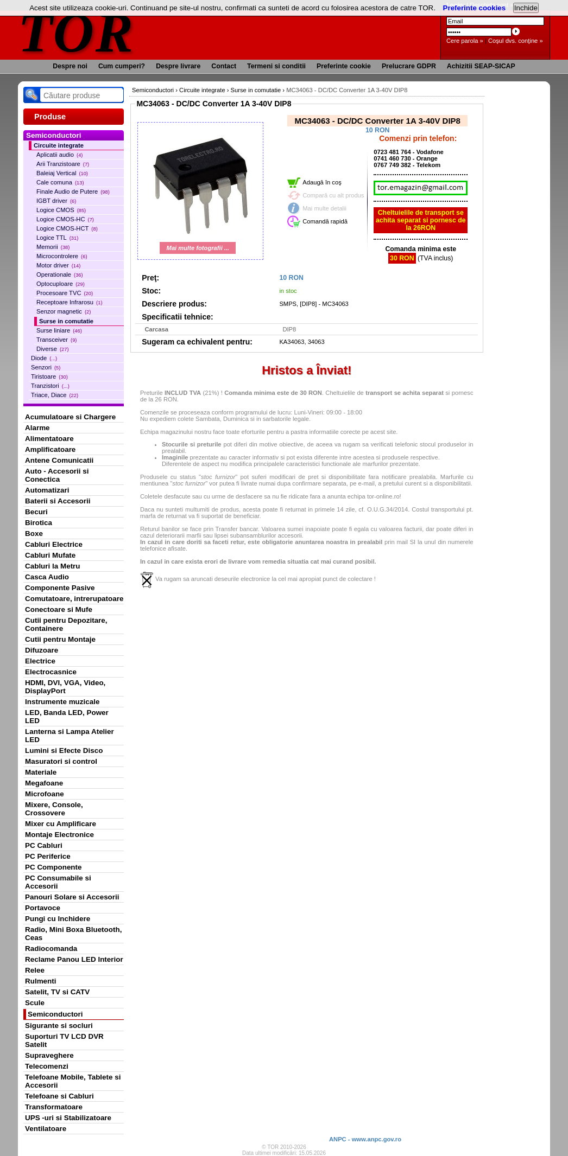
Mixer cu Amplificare (60, 824)
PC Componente (53, 867)
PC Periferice (48, 856)
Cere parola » (464, 40)
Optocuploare (60, 283)
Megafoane (44, 783)
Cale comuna (60, 182)
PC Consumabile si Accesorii (58, 882)
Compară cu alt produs (333, 195)
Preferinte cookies (474, 8)
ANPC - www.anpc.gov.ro (365, 1139)
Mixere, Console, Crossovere (54, 809)
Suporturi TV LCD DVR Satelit (64, 1040)
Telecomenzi (46, 1066)
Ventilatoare (45, 1129)
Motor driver (58, 265)
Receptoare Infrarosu (69, 302)
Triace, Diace (54, 395)
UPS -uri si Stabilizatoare (68, 1118)
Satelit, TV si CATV (57, 992)
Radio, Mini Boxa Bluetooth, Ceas (73, 933)
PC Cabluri (43, 845)
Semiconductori (55, 1014)
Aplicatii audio (59, 154)
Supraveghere (49, 1055)
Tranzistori (50, 385)
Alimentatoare (49, 439)
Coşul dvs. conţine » (515, 40)
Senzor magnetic (63, 311)
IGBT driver (56, 200)
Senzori (45, 367)
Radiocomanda (51, 948)
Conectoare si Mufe (58, 609)
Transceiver (56, 339)
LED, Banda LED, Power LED (67, 716)
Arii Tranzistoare (62, 164)
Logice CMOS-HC (65, 219)
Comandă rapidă (325, 221)
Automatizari (47, 490)
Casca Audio (47, 577)
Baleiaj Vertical (62, 173)
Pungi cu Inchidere (57, 919)
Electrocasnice (51, 672)
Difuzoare (41, 650)
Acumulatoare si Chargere (70, 417)
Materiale (40, 772)
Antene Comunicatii (59, 460)
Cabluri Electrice (54, 544)
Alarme (37, 428)
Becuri (36, 512)
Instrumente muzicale (62, 702)
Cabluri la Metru (52, 566)
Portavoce (42, 908)
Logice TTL (57, 237)
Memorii (53, 247)
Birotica (38, 523)
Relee (35, 970)
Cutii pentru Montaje (60, 639)
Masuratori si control (61, 761)
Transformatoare (54, 1107)
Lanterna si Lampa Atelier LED (69, 735)
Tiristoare (49, 376)
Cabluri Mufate (50, 555)
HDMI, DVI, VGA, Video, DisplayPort (65, 687)
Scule (35, 1003)
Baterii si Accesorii (58, 501)
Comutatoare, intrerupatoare (74, 599)
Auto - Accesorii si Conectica (57, 475)
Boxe (34, 533)
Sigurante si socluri (59, 1025)
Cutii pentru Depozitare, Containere (66, 624)
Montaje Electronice (59, 835)
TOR (76, 32)
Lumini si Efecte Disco (64, 750)
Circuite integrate (59, 145)
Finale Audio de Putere (73, 191)
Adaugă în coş (322, 182)
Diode (44, 358)
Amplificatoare (50, 449)
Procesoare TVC (64, 293)
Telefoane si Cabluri (59, 1096)
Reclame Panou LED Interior (74, 959)
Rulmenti (40, 981)
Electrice (40, 661)
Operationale (59, 274)
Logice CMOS (61, 210)
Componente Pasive (59, 588)
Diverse (52, 349)
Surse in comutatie (66, 321)
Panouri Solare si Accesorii (72, 897)
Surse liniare (59, 330)
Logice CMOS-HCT (67, 228)
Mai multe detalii (324, 208)
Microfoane (44, 794)
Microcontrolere (61, 256)
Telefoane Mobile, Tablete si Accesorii (73, 1081)
